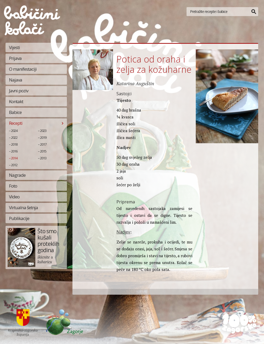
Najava (15, 80)
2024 (14, 130)
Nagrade (17, 175)
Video (14, 197)
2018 (14, 144)
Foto (13, 186)
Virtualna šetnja (23, 207)
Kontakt (16, 101)
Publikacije (19, 218)
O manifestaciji (23, 69)
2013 (43, 158)
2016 (14, 151)
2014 (14, 158)
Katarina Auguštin (135, 83)
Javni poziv (18, 91)
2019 (43, 137)
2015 (43, 151)
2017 (43, 144)
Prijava (15, 58)
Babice (15, 112)
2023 (43, 130)
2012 (14, 165)
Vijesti (14, 47)
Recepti (15, 123)
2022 (14, 137)
